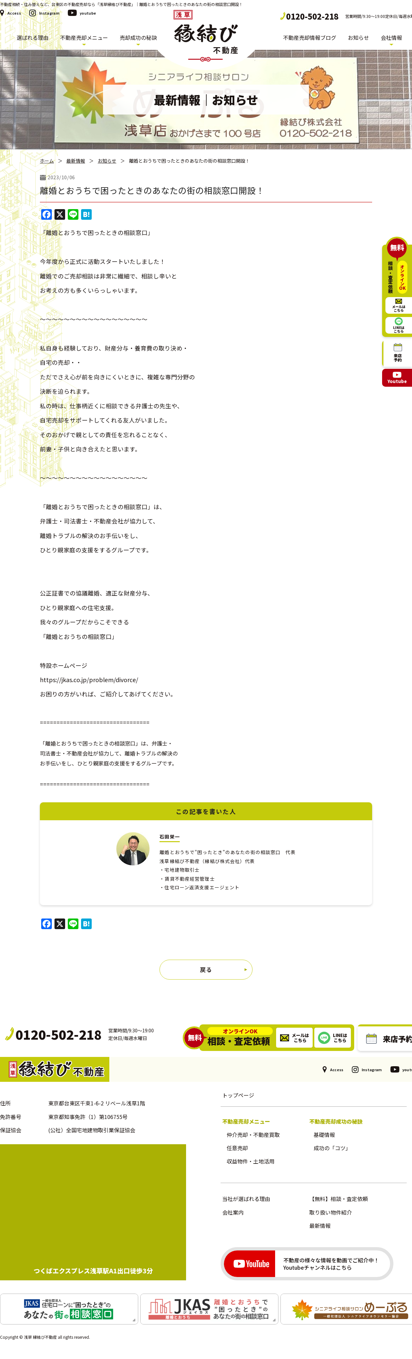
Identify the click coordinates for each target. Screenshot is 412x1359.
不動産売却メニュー (84, 37)
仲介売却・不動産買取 (253, 1135)
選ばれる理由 (33, 37)
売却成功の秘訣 (138, 37)
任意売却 (237, 1148)
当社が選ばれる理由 (246, 1199)
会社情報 (391, 37)
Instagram (49, 13)
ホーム (47, 161)
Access (14, 13)
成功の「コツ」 (332, 1148)
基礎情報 (324, 1135)
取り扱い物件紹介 (330, 1212)
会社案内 (233, 1212)
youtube (88, 13)
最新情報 (75, 161)
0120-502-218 (312, 16)
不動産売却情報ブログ (309, 37)
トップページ (238, 1095)
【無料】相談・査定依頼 (338, 1199)
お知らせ (358, 37)
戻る (206, 969)
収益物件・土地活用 (250, 1161)
